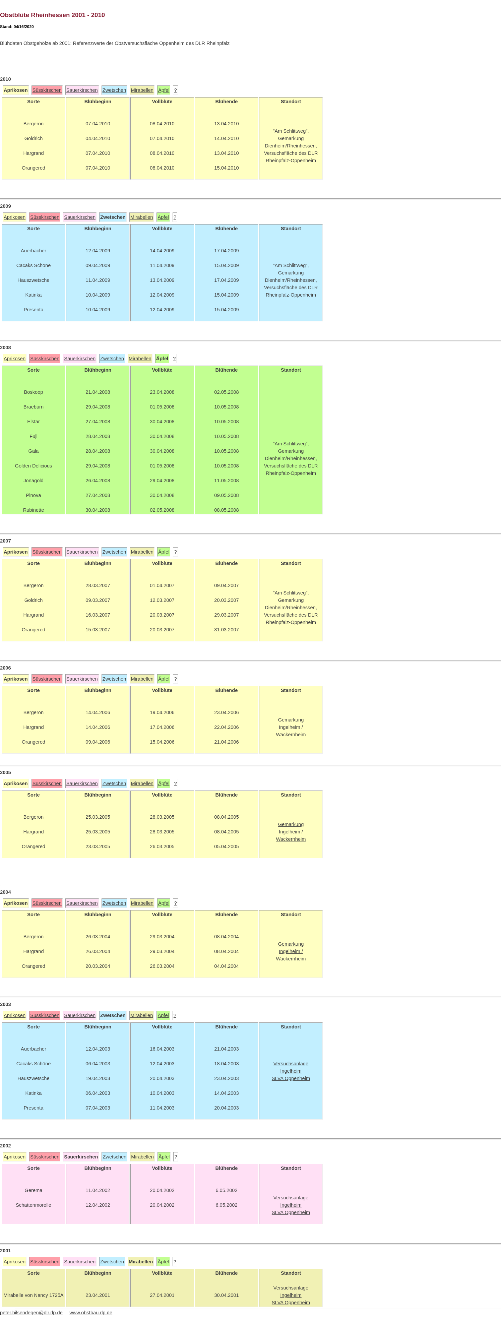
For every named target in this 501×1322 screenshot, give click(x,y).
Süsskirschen (47, 90)
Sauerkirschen (82, 90)
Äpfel (163, 90)
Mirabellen (142, 90)
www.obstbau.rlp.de (90, 1312)
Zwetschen (114, 90)
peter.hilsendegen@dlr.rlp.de (31, 1312)
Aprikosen (14, 217)
